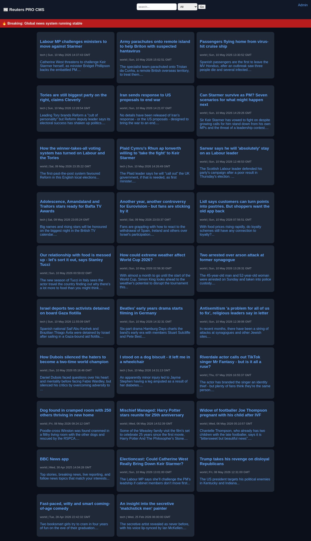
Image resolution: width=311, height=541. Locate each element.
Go (202, 6)
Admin (303, 5)
